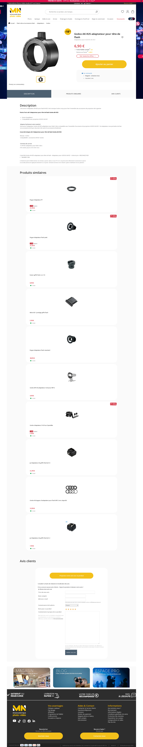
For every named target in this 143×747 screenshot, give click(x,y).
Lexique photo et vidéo (115, 720)
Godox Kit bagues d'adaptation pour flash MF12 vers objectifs (48, 500)
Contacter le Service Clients (87, 708)
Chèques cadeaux (54, 708)
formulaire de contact (58, 618)
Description (29, 94)
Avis (116, 94)
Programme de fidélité (55, 714)
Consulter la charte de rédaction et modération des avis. (54, 584)
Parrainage (51, 710)
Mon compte (82, 718)
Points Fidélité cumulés (82, 50)
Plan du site (111, 722)
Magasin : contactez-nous (92, 76)
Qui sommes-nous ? (114, 708)
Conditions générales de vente (118, 714)
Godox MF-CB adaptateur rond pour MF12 (42, 388)
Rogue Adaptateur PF (36, 200)
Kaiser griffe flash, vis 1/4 (37, 275)
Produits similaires (73, 94)
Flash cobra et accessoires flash (26, 23)
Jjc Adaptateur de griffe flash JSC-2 (40, 538)
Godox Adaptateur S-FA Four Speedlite (41, 425)
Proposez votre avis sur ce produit (71, 576)
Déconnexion (82, 720)
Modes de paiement (84, 714)
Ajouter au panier (104, 64)
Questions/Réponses (84, 710)
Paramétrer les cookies (115, 718)
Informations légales (114, 712)
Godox (48, 23)
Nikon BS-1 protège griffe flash (39, 312)
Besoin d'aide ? (128, 3)
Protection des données (116, 716)
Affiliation (51, 712)
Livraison (81, 712)
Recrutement (112, 710)
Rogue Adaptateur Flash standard (40, 350)
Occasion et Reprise (54, 718)
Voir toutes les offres (87, 56)
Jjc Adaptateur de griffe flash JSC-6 (40, 463)
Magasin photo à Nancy (86, 716)
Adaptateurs (40, 23)
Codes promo (52, 716)
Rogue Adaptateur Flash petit (38, 237)
